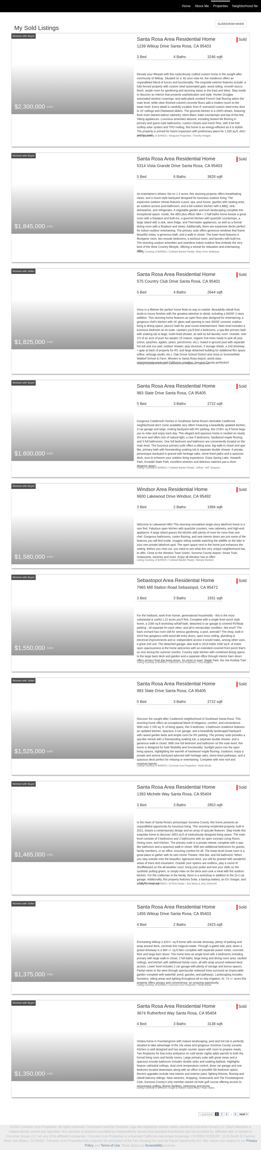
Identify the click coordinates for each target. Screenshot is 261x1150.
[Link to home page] (5, 6)
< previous (206, 1114)
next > (243, 1114)
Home (186, 6)
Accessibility (154, 1145)
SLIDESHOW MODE (231, 23)
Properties (220, 6)
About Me (202, 6)
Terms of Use (110, 1145)
